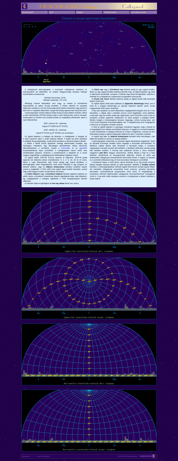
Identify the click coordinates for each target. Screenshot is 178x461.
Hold (51, 12)
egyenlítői (83, 148)
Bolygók (80, 12)
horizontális (65, 148)
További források (110, 12)
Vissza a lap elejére (43, 456)
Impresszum (25, 456)
